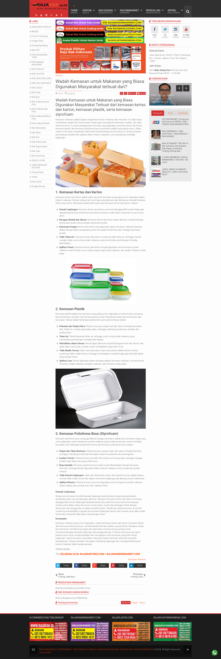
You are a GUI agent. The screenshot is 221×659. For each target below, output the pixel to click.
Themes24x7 (45, 652)
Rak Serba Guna (39, 142)
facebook (126, 602)
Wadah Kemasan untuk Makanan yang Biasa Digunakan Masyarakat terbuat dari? (100, 84)
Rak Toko (36, 151)
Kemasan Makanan (137, 559)
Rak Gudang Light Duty (40, 110)
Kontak (87, 11)
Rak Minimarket (129, 11)
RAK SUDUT (37, 87)
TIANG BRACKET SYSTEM (39, 166)
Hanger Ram (37, 41)
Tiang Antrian (38, 172)
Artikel (174, 11)
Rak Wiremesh (38, 156)
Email (141, 93)
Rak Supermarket (39, 146)
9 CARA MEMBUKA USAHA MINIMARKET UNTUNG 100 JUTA (175, 160)
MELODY (36, 50)
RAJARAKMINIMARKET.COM (123, 554)
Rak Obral (36, 132)
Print (132, 93)
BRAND (35, 31)
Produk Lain (153, 11)
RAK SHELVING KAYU (41, 78)
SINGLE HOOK (38, 160)
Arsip (170, 113)
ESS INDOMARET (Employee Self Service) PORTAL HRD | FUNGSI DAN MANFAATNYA (175, 122)
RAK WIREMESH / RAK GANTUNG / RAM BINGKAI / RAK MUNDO (175, 134)
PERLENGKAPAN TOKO (39, 56)
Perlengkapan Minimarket (38, 63)
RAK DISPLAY (38, 69)
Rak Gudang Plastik (40, 123)
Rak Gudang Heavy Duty (40, 103)
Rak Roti (35, 137)
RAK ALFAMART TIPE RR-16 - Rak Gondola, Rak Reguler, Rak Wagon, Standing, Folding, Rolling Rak (175, 147)
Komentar (183, 113)
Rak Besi (36, 97)
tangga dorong (38, 186)
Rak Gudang (106, 11)
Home (74, 11)
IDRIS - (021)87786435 (162, 95)
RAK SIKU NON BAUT (41, 83)
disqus (142, 602)
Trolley (34, 177)
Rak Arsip (36, 92)
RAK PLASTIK (38, 74)
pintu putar (36, 181)
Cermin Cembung (40, 36)
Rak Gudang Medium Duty (41, 117)
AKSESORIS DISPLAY (41, 27)
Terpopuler (158, 113)
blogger (134, 602)
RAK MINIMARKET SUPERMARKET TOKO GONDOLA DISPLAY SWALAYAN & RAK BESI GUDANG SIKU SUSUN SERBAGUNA (96, 649)
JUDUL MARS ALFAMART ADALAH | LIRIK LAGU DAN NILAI (175, 172)
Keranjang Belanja (40, 45)
